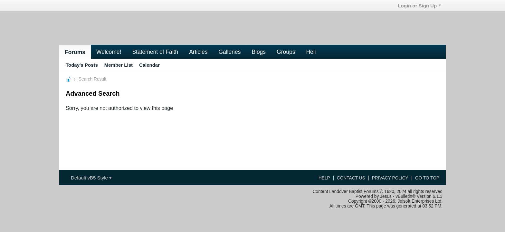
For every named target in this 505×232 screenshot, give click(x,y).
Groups (286, 52)
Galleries (229, 52)
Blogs (259, 52)
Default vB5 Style (91, 177)
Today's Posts (82, 65)
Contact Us (351, 178)
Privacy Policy (390, 178)
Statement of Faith (155, 52)
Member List (118, 65)
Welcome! (108, 52)
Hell (311, 52)
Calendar (149, 65)
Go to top (427, 178)
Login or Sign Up (419, 5)
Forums (75, 52)
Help (324, 178)
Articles (198, 52)
